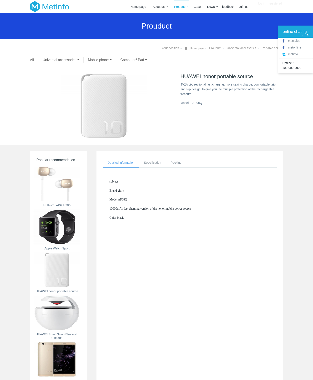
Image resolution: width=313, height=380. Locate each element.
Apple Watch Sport (56, 248)
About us (160, 7)
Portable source (272, 48)
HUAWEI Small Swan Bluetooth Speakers (57, 336)
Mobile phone (98, 60)
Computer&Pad (132, 60)
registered (275, 6)
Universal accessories (241, 48)
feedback (228, 6)
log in (261, 6)
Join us (243, 6)
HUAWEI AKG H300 (57, 205)
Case (197, 6)
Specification (152, 162)
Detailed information (121, 162)
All (32, 60)
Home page (138, 6)
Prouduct (181, 7)
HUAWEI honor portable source (57, 291)
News (212, 7)
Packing (176, 162)
